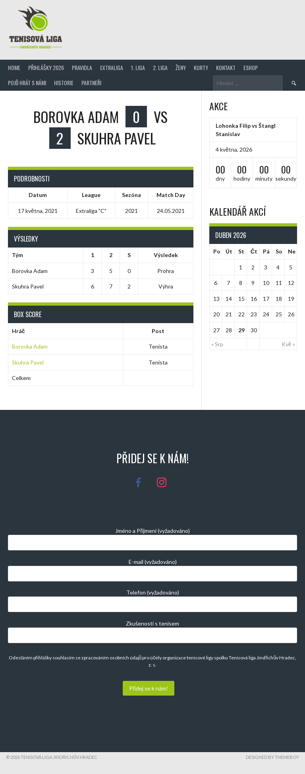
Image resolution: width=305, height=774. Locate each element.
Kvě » (288, 344)
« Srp (217, 344)
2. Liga (160, 67)
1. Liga (138, 67)
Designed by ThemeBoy (272, 757)
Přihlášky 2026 (46, 67)
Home (14, 67)
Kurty (201, 67)
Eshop (250, 67)
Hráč (18, 331)
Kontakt (226, 67)
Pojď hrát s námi (27, 82)
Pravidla (82, 67)
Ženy (181, 67)
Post (158, 331)
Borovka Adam (30, 346)
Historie (63, 82)
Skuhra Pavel (28, 362)
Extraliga (111, 67)
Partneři (91, 82)
